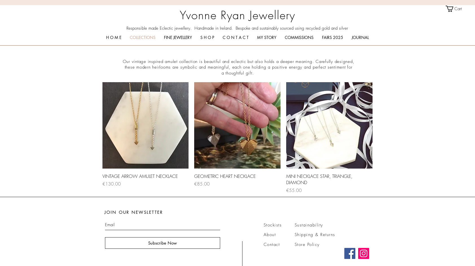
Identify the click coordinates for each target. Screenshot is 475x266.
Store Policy (307, 244)
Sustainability (309, 225)
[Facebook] (349, 253)
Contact (272, 244)
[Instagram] (363, 253)
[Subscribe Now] (162, 243)
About (270, 234)
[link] (457, 9)
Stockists (273, 225)
